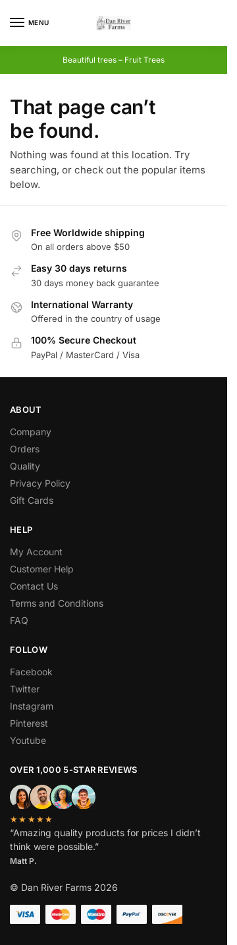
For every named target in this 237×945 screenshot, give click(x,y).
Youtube (28, 740)
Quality (25, 466)
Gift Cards (31, 500)
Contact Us (34, 586)
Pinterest (29, 723)
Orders (25, 448)
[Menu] (29, 23)
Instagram (31, 706)
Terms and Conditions (56, 603)
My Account (36, 551)
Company (30, 431)
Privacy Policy (40, 483)
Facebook (31, 671)
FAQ (19, 620)
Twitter (25, 688)
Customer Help (42, 568)
